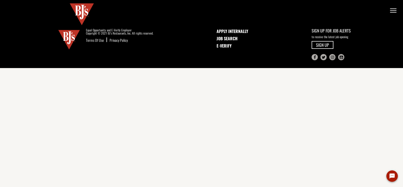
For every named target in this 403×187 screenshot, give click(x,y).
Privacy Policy (119, 40)
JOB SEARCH (227, 38)
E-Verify (224, 46)
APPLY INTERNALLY (232, 31)
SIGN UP (322, 45)
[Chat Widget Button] (392, 176)
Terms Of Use (95, 40)
